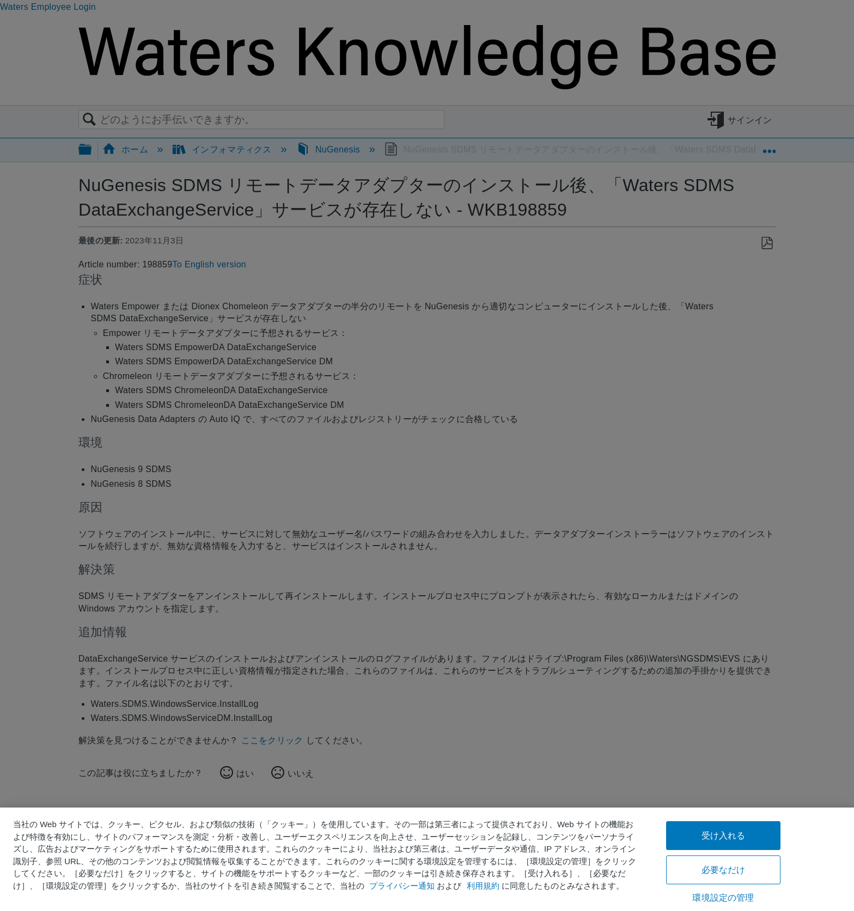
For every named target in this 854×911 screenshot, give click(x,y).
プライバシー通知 (402, 885)
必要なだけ (723, 870)
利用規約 (483, 885)
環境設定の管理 (723, 897)
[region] (427, 859)
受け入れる (723, 835)
